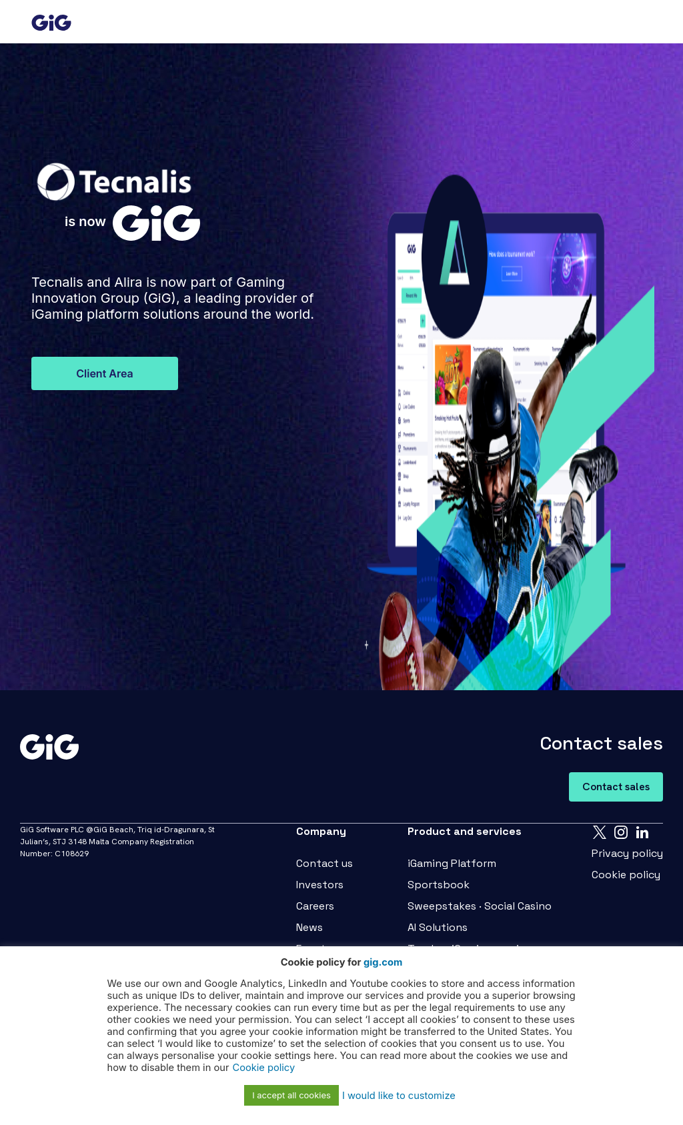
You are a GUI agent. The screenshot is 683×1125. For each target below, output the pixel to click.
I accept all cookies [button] (291, 1095)
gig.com (383, 962)
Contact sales (616, 787)
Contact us (324, 863)
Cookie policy (626, 875)
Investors (320, 885)
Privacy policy (627, 853)
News (309, 927)
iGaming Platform (452, 863)
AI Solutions (438, 927)
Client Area (104, 373)
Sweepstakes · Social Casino (480, 906)
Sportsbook (439, 885)
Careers (315, 906)
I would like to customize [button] (399, 1096)
